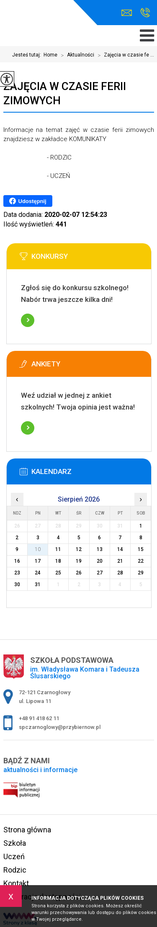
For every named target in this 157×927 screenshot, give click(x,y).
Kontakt (16, 883)
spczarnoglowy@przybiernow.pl (126, 13)
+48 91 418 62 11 (145, 13)
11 (58, 549)
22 (141, 561)
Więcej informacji (27, 320)
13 (100, 549)
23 (17, 573)
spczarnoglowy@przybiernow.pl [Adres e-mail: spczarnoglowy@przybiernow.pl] (59, 727)
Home (50, 54)
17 (38, 561)
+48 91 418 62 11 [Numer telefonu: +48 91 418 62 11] (39, 718)
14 (120, 549)
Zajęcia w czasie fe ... (124, 55)
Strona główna (27, 829)
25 (58, 573)
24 (38, 573)
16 (17, 561)
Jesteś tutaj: (28, 54)
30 (17, 584)
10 (38, 549)
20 (100, 561)
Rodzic (14, 869)
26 (79, 573)
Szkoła (14, 843)
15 (141, 549)
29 (141, 573)
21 (120, 561)
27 (100, 573)
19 (79, 561)
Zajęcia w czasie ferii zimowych (64, 93)
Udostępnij (27, 201)
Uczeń (14, 856)
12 (79, 549)
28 (120, 573)
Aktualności (75, 55)
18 (58, 561)
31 (38, 584)
